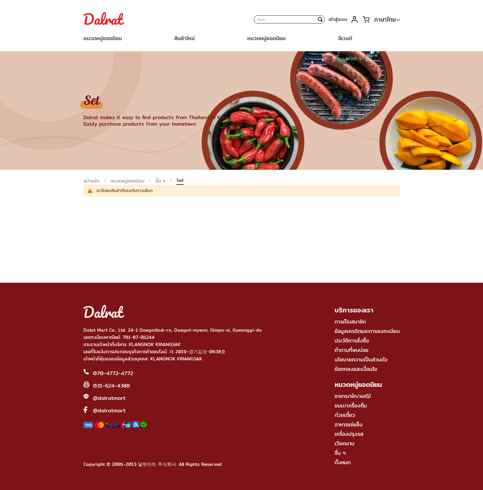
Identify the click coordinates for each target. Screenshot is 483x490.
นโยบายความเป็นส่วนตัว (361, 360)
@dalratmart (109, 398)
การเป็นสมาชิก (350, 322)
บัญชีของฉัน (355, 19)
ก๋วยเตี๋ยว (345, 415)
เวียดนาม (345, 443)
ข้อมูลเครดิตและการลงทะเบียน (367, 331)
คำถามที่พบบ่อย (352, 350)
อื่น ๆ (161, 180)
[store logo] (103, 19)
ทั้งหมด (343, 462)
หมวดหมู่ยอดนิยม (128, 180)
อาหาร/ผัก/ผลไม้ (353, 396)
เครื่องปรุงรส (349, 434)
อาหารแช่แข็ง (349, 424)
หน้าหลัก (92, 180)
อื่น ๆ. (341, 453)
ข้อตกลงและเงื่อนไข (356, 369)
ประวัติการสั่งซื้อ (352, 341)
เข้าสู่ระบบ (338, 19)
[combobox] (289, 19)
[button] (387, 19)
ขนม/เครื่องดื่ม (351, 406)
